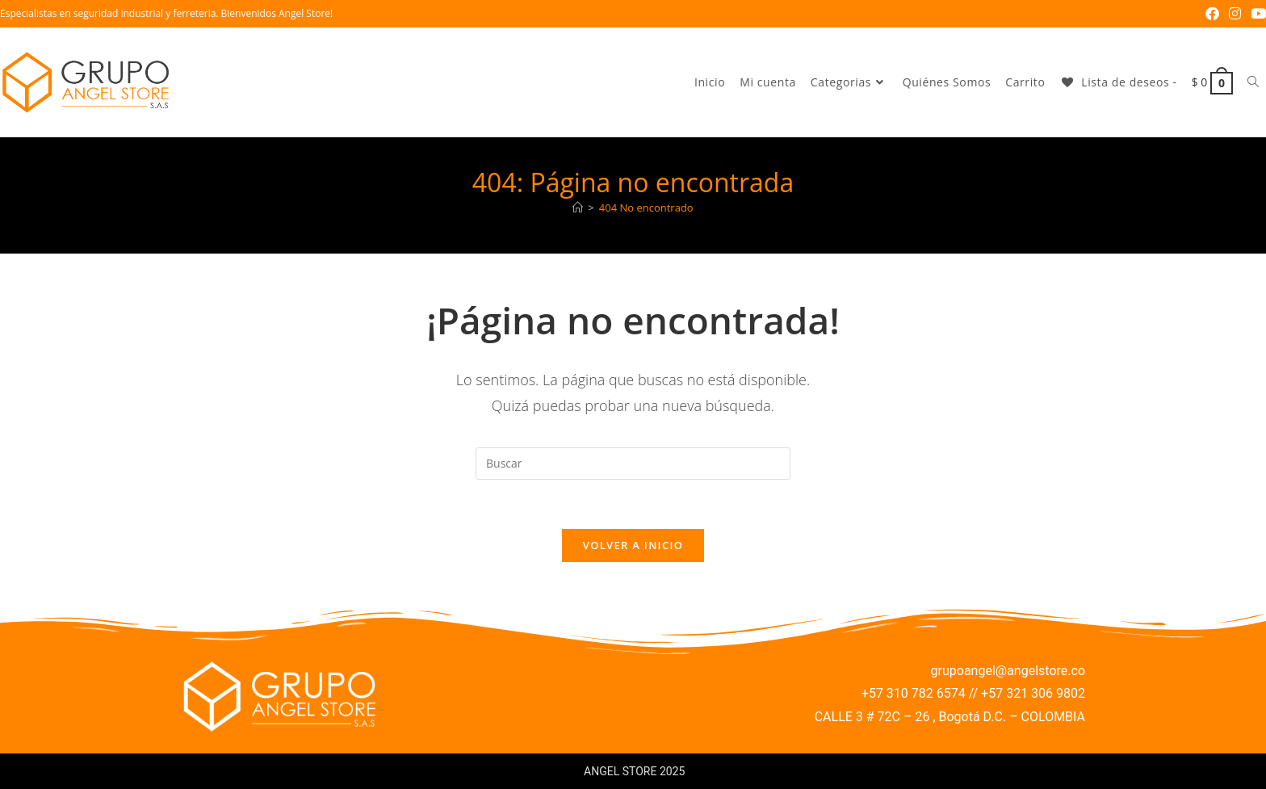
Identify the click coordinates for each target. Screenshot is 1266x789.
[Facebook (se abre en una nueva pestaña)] (1212, 14)
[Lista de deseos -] (1118, 82)
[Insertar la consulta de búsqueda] (633, 463)
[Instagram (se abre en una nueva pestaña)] (1235, 14)
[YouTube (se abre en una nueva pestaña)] (1256, 14)
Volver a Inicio (633, 545)
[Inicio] (577, 207)
